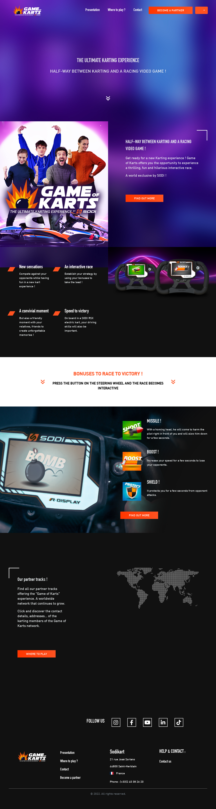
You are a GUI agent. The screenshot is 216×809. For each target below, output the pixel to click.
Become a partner (170, 10)
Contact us (165, 762)
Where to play (36, 654)
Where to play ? (116, 10)
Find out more (144, 198)
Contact (137, 10)
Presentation (92, 10)
